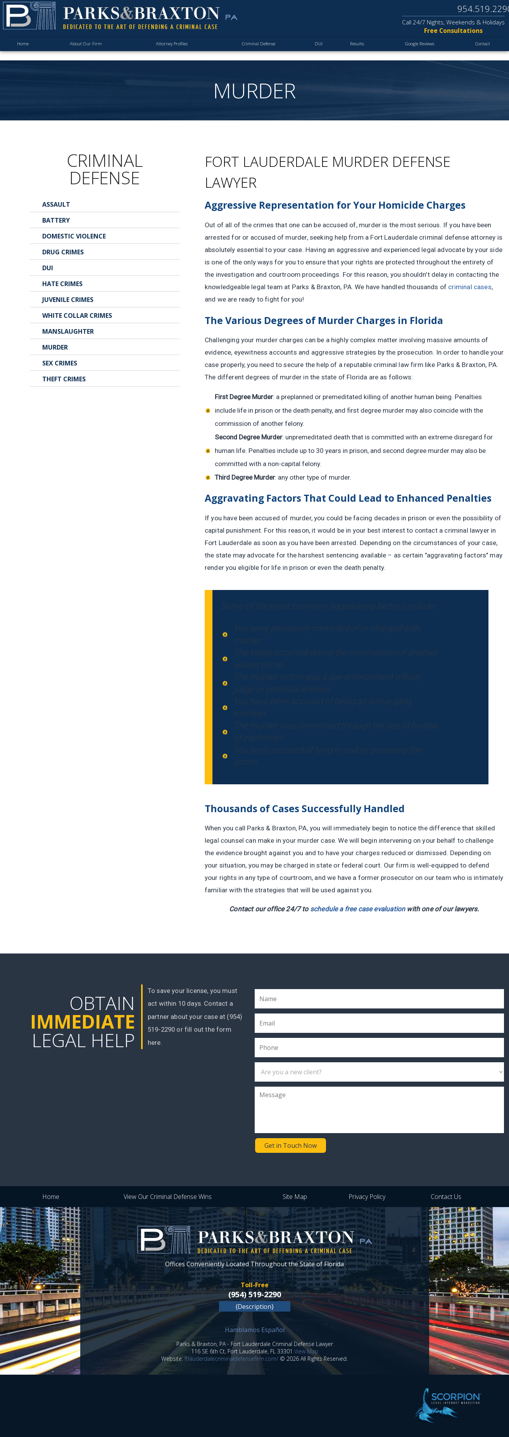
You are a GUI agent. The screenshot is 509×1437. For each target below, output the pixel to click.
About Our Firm (84, 50)
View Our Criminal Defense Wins (168, 1196)
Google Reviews (416, 50)
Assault (56, 204)
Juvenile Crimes (67, 299)
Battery (56, 220)
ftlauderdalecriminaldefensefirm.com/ (231, 1358)
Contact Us (446, 1196)
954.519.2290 (479, 9)
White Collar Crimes (77, 315)
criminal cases (469, 287)
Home (23, 50)
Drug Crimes (63, 252)
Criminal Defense (253, 50)
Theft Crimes (64, 379)
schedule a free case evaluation (357, 909)
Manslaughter (68, 331)
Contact (482, 50)
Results (352, 50)
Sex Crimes (59, 363)
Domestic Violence (74, 236)
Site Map (295, 1196)
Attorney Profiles (167, 50)
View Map (306, 1351)
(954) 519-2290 (254, 1294)
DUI (313, 50)
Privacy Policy (367, 1196)
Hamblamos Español (255, 1330)
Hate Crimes (62, 284)
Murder (55, 347)
